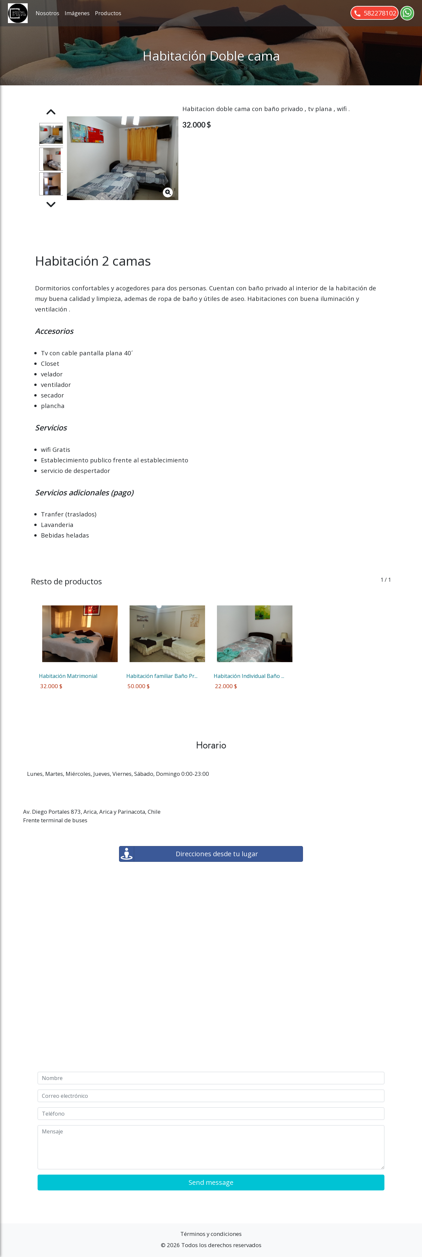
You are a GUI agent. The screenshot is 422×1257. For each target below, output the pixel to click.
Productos (108, 13)
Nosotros (47, 13)
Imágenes (77, 13)
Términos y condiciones (211, 1234)
